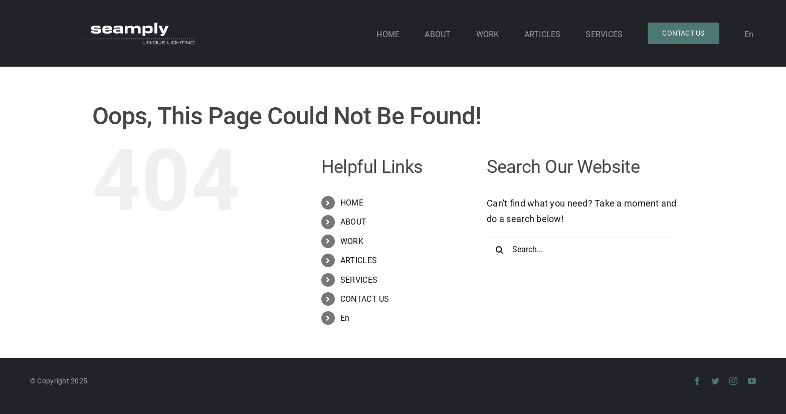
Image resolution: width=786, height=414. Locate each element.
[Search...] (582, 249)
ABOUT (353, 222)
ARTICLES (358, 260)
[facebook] (697, 381)
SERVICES (358, 280)
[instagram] (733, 381)
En (345, 318)
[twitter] (715, 381)
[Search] (499, 249)
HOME (351, 203)
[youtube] (752, 381)
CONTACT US (364, 299)
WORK (351, 241)
